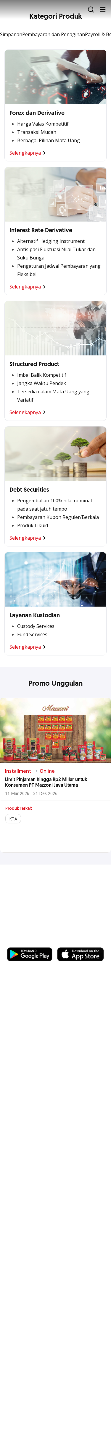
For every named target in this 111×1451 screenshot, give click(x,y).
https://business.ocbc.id (35, 941)
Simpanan (11, 34)
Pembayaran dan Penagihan (53, 34)
